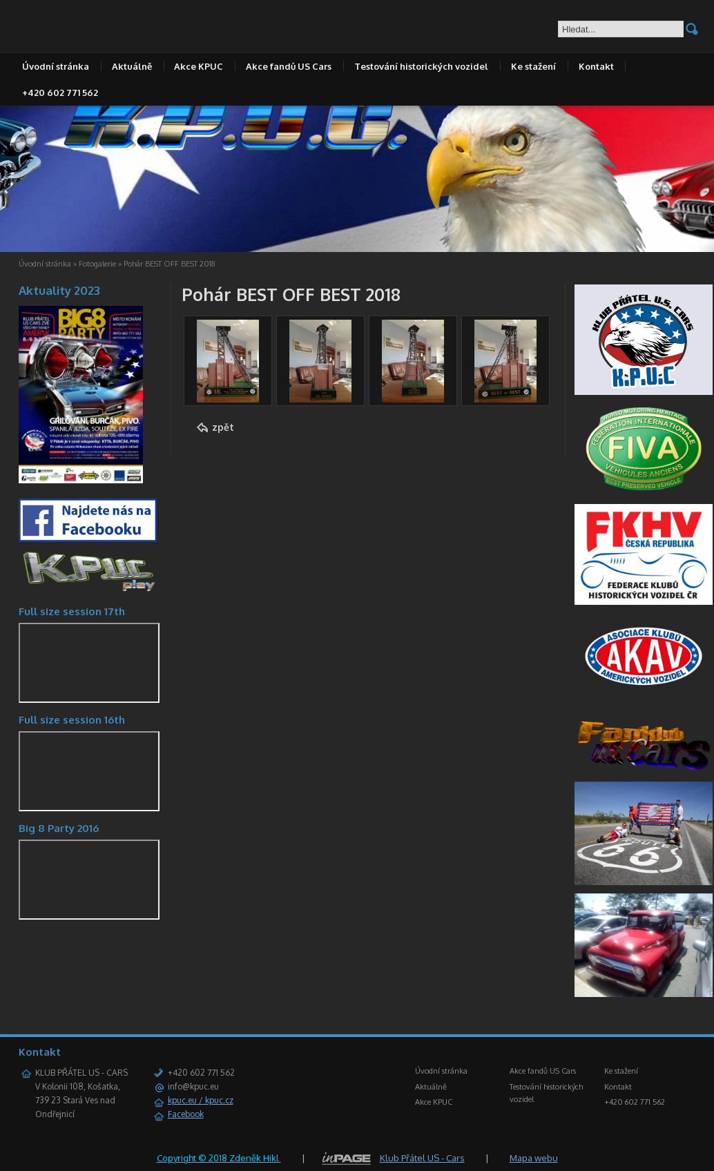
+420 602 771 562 (60, 92)
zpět (223, 427)
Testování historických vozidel (421, 66)
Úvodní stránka (55, 66)
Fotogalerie (97, 264)
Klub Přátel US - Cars (422, 1157)
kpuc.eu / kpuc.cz (200, 1100)
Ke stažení (533, 66)
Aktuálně (132, 66)
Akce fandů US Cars (288, 66)
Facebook (186, 1114)
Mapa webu (534, 1157)
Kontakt (596, 66)
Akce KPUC (198, 66)
